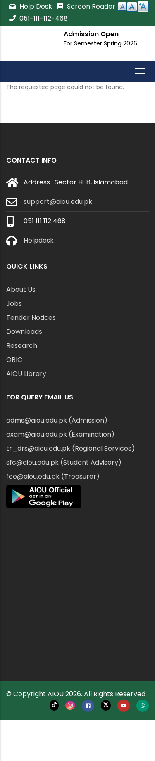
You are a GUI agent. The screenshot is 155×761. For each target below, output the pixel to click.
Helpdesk (39, 240)
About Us (21, 289)
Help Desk (31, 6)
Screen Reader (85, 6)
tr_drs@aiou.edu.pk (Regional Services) (70, 448)
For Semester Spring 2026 (100, 43)
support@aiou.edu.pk (58, 201)
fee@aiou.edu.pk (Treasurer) (53, 476)
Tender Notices (31, 317)
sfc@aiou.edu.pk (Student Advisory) (64, 462)
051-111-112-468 (38, 18)
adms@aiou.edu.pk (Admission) (56, 420)
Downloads (24, 331)
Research (21, 345)
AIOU (56, 694)
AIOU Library (26, 373)
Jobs (14, 303)
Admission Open (91, 34)
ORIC (14, 359)
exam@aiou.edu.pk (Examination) (60, 434)
